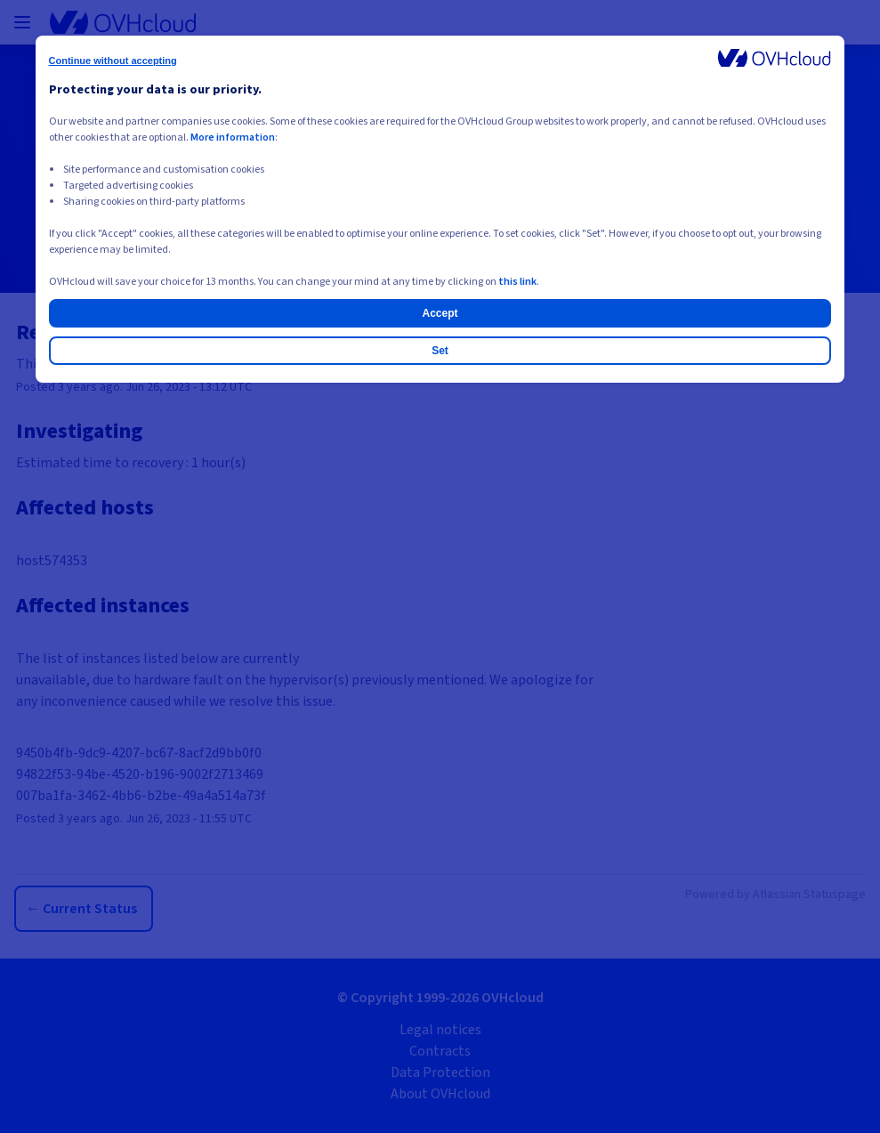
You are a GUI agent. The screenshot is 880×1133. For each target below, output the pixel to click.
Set (440, 350)
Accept (439, 313)
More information (232, 137)
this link (517, 281)
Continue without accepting (113, 60)
